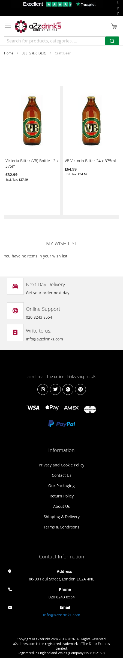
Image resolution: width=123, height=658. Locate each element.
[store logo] (38, 26)
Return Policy (62, 496)
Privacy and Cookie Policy (61, 465)
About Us (61, 506)
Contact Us (61, 475)
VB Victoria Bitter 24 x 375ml (90, 160)
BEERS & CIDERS (34, 53)
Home (9, 53)
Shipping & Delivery (62, 516)
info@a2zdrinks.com (61, 614)
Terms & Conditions (61, 527)
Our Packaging (61, 485)
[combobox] (61, 40)
